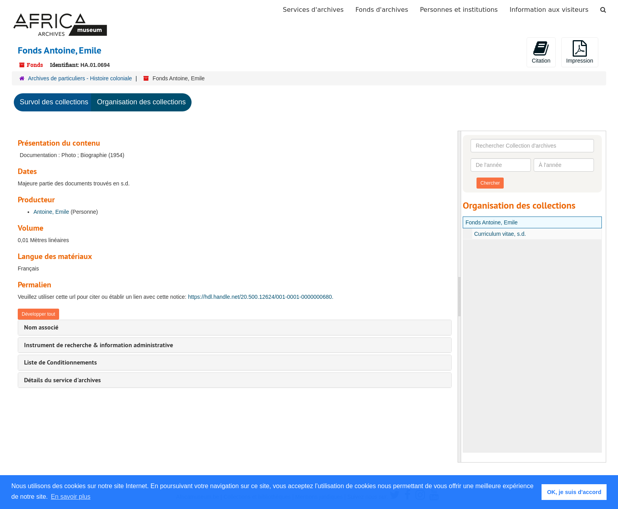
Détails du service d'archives (62, 380)
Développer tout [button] (38, 314)
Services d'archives (313, 9)
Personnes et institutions (459, 9)
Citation (541, 52)
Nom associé (41, 327)
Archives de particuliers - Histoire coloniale (80, 78)
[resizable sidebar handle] (459, 296)
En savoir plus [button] (71, 496)
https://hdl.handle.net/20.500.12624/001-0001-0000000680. (260, 297)
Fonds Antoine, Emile (491, 222)
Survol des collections (54, 102)
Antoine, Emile (51, 212)
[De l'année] (501, 165)
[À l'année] (564, 165)
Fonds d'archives (382, 9)
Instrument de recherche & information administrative (98, 345)
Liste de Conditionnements (60, 362)
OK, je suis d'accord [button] (574, 492)
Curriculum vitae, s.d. (500, 234)
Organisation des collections (141, 102)
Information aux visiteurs (549, 9)
